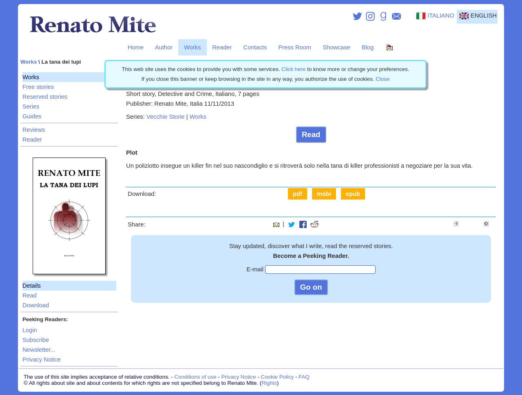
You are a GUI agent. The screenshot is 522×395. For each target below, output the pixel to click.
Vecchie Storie (165, 116)
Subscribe (35, 340)
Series (31, 106)
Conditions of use (196, 377)
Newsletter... (38, 349)
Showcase (336, 47)
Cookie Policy (277, 377)
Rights (269, 383)
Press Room (294, 47)
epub (353, 194)
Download (35, 305)
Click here (293, 69)
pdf (297, 194)
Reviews (33, 129)
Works (192, 47)
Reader (222, 47)
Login (29, 330)
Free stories (38, 87)
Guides (31, 116)
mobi (324, 194)
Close (382, 79)
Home (136, 47)
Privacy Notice (41, 359)
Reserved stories (44, 96)
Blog (368, 47)
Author (164, 47)
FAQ (304, 377)
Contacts (255, 47)
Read (29, 295)
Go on (311, 287)
